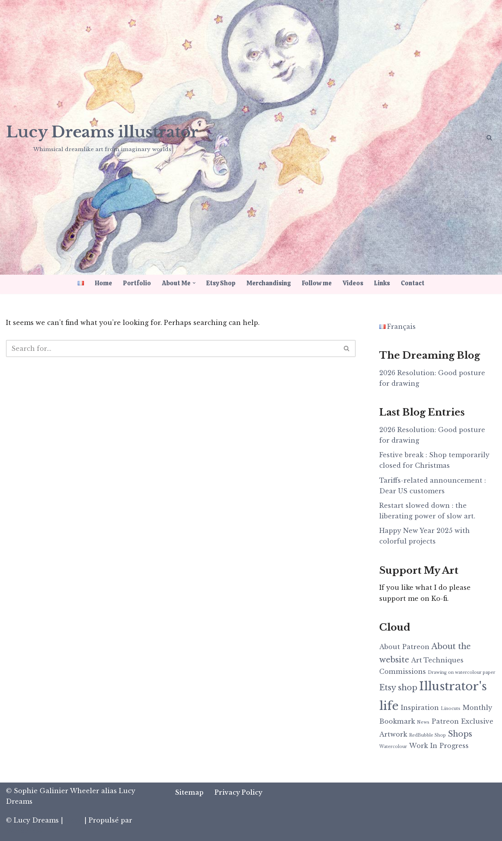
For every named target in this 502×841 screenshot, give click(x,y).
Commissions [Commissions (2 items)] (402, 671)
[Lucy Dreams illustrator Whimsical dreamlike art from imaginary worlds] (102, 136)
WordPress (24, 831)
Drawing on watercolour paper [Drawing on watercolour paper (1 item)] (461, 672)
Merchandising (269, 283)
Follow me (317, 283)
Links (382, 283)
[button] (194, 283)
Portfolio (137, 283)
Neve (73, 820)
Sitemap (189, 792)
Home (103, 283)
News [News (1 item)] (423, 722)
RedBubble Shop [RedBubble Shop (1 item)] (427, 735)
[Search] (489, 137)
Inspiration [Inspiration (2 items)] (419, 707)
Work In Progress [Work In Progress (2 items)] (439, 746)
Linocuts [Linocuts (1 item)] (450, 708)
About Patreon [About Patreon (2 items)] (404, 647)
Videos (353, 283)
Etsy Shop (221, 283)
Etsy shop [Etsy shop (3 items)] (398, 687)
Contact (413, 283)
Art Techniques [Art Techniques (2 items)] (437, 660)
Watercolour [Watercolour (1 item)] (393, 746)
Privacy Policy (238, 792)
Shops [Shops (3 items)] (460, 734)
